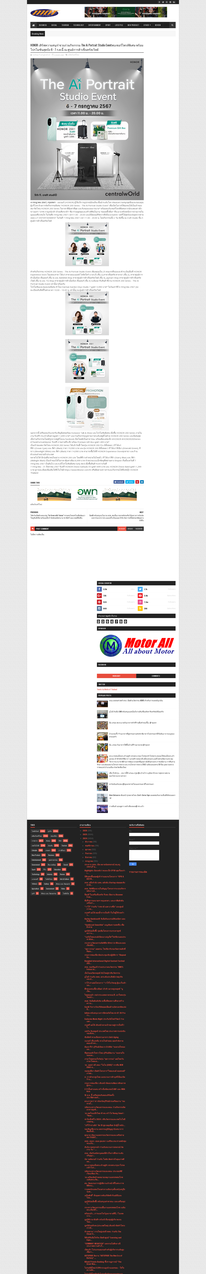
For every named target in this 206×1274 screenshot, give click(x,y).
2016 (85, 1261)
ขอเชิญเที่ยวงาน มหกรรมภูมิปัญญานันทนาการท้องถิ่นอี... (104, 887)
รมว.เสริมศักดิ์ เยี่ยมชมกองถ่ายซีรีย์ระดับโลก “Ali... (103, 1066)
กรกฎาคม (89, 618)
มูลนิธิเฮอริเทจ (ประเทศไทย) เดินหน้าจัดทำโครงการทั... (105, 984)
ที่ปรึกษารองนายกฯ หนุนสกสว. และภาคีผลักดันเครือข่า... (104, 659)
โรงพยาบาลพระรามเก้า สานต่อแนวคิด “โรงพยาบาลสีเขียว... (103, 1050)
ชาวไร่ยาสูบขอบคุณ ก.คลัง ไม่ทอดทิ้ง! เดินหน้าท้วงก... (104, 1184)
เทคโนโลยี (35, 603)
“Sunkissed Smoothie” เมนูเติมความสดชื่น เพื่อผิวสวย (104, 683)
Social (54, 25)
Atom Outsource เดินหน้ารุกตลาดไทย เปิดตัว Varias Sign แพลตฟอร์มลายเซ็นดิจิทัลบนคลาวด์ (159, 259)
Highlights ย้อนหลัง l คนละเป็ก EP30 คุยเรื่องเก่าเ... (105, 629)
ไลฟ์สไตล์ (35, 588)
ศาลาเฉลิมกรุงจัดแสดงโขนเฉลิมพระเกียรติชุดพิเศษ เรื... (104, 1120)
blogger (105, 525)
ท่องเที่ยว (54, 593)
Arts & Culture (64, 636)
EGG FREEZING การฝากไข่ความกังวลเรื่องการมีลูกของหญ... (105, 1132)
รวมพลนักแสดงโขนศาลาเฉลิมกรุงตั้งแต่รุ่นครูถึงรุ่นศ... (105, 947)
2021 (85, 1246)
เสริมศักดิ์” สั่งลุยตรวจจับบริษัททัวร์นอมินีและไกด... (103, 953)
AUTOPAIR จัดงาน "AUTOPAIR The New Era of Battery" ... (103, 1014)
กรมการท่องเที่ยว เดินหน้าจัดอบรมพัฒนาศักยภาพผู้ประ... (105, 841)
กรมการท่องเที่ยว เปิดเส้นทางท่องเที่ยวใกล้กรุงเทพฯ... (102, 1072)
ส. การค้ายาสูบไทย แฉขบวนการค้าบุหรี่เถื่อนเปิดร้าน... (105, 835)
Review (158, 25)
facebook (122, 525)
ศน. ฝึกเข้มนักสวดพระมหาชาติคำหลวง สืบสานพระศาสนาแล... (104, 1172)
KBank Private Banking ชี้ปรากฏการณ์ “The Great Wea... (103, 1020)
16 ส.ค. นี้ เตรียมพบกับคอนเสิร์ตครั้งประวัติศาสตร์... (99, 853)
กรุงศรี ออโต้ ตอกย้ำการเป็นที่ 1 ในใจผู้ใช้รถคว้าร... (104, 671)
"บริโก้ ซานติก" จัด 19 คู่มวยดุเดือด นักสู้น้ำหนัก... (105, 882)
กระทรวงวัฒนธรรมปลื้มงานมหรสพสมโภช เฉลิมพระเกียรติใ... (105, 966)
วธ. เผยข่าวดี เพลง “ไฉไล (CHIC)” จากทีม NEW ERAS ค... (104, 823)
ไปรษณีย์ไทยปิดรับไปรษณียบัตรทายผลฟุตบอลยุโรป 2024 (104, 1032)
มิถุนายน (89, 1214)
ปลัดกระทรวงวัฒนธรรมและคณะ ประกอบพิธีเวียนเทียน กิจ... (103, 929)
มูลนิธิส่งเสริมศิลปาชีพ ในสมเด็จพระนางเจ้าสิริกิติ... (105, 1150)
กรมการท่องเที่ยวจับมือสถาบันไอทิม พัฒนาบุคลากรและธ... (105, 1060)
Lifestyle (119, 25)
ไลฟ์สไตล (48, 636)
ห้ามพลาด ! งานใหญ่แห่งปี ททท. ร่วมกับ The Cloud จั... (103, 990)
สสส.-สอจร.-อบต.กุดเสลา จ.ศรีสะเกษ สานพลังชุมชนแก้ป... (105, 899)
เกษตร (48, 608)
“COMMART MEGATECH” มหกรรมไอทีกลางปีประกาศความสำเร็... (102, 1002)
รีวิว (44, 627)
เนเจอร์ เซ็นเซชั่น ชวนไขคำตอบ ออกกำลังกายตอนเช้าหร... (104, 799)
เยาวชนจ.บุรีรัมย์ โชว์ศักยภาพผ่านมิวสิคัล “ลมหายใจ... (104, 1126)
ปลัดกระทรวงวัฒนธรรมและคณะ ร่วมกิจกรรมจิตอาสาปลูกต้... (105, 865)
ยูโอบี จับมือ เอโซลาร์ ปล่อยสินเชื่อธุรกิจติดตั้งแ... (105, 1055)
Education (57, 627)
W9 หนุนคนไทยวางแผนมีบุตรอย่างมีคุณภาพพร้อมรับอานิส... (105, 1208)
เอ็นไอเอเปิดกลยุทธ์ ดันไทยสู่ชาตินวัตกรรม (102, 730)
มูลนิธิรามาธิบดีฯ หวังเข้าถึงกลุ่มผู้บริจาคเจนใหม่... (103, 978)
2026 (85, 587)
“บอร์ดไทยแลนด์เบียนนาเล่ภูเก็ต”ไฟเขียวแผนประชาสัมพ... (105, 695)
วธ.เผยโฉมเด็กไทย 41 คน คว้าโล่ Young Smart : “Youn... (105, 871)
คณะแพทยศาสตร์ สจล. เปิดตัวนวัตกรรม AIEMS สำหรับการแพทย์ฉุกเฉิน (159, 151)
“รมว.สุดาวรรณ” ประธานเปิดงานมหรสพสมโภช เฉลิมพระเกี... (105, 1156)
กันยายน (89, 610)
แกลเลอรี (35, 636)
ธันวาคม (89, 599)
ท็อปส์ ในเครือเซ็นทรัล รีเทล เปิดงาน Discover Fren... (104, 653)
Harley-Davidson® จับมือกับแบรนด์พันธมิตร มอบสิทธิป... (105, 677)
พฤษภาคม (89, 1218)
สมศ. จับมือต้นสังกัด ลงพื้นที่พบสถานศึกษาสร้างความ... (104, 759)
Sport (108, 25)
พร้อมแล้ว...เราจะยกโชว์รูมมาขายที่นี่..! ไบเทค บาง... (104, 972)
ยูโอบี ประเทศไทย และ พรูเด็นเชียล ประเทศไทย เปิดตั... (104, 1202)
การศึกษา (62, 608)
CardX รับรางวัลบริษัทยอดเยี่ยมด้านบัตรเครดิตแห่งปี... (105, 765)
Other (146, 25)
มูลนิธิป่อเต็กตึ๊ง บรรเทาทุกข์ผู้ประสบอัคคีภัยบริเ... (105, 1167)
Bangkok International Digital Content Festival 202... (105, 719)
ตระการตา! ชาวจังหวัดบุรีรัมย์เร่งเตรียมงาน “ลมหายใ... (105, 859)
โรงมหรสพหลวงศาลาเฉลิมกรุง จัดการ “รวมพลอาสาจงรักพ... (104, 1178)
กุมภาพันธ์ (89, 1230)
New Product (133, 25)
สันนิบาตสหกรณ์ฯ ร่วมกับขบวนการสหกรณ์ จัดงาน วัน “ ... (104, 905)
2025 (85, 591)
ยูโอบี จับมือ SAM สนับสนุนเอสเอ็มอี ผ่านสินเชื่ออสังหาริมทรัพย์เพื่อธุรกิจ (159, 162)
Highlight (143, 125)
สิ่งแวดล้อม (52, 622)
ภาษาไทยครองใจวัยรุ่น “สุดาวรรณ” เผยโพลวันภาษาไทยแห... (104, 817)
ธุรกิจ (50, 588)
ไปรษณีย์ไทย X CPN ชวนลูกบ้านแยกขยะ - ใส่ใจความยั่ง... (104, 1026)
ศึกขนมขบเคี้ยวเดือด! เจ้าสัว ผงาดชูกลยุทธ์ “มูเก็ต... (104, 747)
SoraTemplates (43, 1270)
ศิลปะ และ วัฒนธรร (63, 641)
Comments (165, 125)
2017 (85, 1258)
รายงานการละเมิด (138, 629)
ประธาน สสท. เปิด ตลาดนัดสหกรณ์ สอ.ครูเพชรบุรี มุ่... (102, 623)
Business (43, 25)
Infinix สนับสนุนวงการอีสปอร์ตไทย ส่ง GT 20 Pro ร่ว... (105, 771)
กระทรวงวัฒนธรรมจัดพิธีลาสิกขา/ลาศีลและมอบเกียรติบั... (105, 701)
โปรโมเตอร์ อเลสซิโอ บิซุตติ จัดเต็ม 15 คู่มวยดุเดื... (104, 1162)
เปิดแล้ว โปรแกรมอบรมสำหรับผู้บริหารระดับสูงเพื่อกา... (104, 1008)
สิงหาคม (89, 614)
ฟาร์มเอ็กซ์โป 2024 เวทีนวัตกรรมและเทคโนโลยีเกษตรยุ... (105, 877)
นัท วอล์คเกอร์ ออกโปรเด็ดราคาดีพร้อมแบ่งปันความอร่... (104, 1144)
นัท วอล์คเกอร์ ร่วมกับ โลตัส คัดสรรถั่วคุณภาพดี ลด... (104, 917)
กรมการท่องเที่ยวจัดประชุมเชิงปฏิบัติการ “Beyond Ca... (105, 713)
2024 (85, 595)
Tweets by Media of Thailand (142, 138)
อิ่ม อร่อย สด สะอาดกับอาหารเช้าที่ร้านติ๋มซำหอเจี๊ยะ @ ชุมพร (159, 173)
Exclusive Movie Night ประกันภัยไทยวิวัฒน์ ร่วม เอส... (104, 777)
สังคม (48, 598)
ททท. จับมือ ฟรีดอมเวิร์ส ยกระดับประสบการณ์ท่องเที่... (105, 1102)
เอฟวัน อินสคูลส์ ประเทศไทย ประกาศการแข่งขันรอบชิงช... (105, 789)
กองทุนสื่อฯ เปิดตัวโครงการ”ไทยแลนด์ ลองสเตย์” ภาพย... (105, 829)
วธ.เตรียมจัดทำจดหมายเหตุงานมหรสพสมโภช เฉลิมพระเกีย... (104, 935)
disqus (113, 525)
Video (63, 646)
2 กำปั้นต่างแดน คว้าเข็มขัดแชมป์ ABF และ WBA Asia (105, 847)
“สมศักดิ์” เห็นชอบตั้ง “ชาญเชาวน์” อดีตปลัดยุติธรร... (104, 1090)
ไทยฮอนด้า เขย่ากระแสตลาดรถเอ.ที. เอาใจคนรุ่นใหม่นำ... (105, 753)
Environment (50, 646)
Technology (78, 25)
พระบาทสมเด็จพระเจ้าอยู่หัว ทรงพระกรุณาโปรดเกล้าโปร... (105, 923)
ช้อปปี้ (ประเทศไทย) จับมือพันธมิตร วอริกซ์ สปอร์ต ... (102, 1096)
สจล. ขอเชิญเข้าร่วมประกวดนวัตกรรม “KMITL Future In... (104, 725)
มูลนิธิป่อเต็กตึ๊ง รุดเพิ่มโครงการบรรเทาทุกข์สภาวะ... (103, 689)
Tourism (65, 25)
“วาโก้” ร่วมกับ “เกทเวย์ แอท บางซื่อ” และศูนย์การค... (104, 665)
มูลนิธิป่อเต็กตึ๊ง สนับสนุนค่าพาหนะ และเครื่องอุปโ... (105, 960)
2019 (85, 1254)
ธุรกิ (33, 651)
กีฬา (60, 598)
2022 (85, 1242)
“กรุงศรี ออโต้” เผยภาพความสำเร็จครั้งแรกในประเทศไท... (104, 1038)
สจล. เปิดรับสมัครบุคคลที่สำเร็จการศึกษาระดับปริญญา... (104, 911)
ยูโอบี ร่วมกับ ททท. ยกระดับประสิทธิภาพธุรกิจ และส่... (104, 735)
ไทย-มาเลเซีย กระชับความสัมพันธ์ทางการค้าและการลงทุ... (105, 1078)
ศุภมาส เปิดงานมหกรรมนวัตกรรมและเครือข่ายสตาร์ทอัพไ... (104, 893)
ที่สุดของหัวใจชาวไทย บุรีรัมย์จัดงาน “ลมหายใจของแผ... (104, 811)
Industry (49, 632)
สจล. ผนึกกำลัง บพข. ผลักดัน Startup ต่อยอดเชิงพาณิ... (105, 641)
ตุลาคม (88, 606)
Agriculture (35, 646)
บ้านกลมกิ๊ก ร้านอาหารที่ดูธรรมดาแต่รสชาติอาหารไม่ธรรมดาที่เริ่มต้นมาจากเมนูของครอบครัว (159, 186)
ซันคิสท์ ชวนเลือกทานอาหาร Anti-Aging (101, 794)
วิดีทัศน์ (34, 641)
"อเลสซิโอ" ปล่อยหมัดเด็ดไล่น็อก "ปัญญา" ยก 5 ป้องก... (104, 1114)
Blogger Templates (65, 1270)
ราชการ (34, 598)
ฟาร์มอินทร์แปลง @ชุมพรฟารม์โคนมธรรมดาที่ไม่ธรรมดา (158, 247)
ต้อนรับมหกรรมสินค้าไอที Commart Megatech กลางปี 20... (104, 1196)
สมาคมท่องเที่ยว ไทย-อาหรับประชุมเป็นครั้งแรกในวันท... (104, 1108)
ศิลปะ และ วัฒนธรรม (48, 651)
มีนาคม (88, 1226)
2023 (85, 1238)
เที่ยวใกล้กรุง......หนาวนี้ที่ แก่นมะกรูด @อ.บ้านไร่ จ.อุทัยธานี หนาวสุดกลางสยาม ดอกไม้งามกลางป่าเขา (158, 237)
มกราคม (89, 1233)
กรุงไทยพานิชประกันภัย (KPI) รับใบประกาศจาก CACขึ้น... (104, 1044)
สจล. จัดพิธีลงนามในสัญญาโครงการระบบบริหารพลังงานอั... (105, 647)
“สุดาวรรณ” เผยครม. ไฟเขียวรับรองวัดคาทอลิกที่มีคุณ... (105, 707)
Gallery (46, 641)
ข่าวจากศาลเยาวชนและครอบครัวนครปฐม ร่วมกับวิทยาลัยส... (104, 1084)
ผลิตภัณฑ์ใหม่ (73, 60)
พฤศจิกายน (90, 603)
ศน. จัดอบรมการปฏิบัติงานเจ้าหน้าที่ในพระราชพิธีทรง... (104, 941)
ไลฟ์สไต (66, 651)
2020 (85, 1250)
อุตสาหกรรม (53, 617)
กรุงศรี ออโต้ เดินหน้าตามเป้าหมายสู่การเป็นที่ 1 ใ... (104, 783)
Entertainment (94, 25)
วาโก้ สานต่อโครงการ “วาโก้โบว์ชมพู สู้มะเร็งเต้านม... (105, 741)
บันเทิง (50, 603)
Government (36, 622)
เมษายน (88, 1222)
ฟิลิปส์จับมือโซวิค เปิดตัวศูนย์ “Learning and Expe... (103, 996)
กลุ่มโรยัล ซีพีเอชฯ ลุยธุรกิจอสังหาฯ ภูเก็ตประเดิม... (102, 1190)
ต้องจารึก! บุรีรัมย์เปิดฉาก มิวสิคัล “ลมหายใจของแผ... (105, 805)
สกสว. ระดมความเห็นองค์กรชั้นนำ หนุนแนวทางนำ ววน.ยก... (105, 1138)
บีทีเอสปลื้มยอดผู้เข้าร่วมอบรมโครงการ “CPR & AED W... (104, 635)
